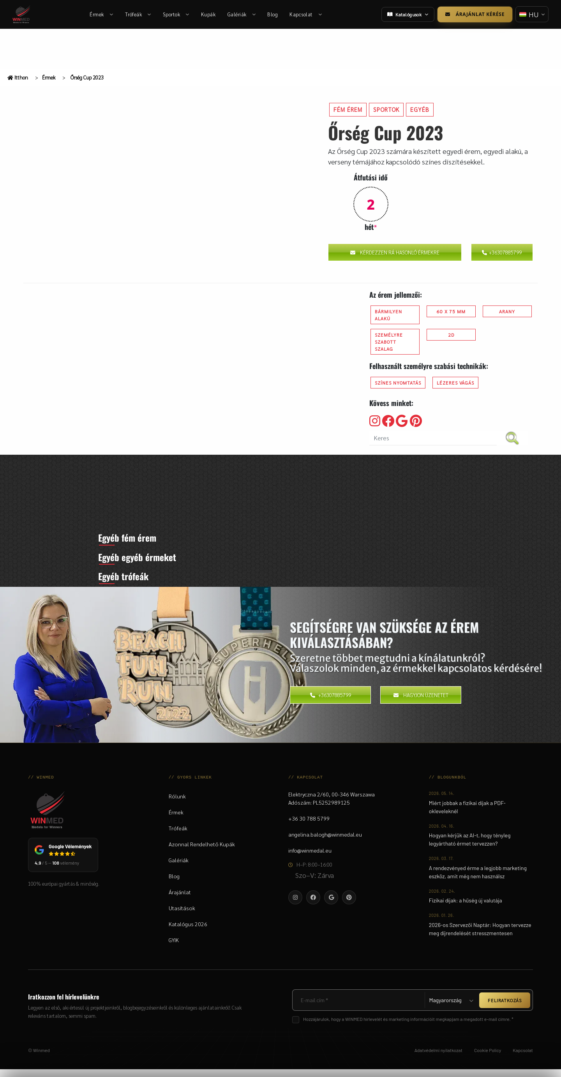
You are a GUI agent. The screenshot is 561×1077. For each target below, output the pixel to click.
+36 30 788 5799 (309, 826)
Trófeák (138, 14)
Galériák (242, 14)
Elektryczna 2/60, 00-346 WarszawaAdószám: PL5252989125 (331, 806)
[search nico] (433, 438)
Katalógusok (406, 14)
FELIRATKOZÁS (505, 1008)
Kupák (208, 14)
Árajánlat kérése (473, 14)
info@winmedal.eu (310, 858)
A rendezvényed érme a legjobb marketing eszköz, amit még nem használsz (478, 879)
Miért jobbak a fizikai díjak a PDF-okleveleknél (467, 814)
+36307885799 (502, 252)
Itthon (17, 77)
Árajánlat (180, 899)
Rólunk (177, 803)
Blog (273, 14)
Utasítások (182, 915)
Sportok (176, 14)
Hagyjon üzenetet (420, 702)
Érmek (101, 14)
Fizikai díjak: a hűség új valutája (465, 908)
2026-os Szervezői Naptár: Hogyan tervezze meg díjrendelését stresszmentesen (480, 936)
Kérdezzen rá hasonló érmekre (394, 252)
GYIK (174, 947)
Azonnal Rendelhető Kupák (202, 851)
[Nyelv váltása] (531, 14)
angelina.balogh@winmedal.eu (325, 842)
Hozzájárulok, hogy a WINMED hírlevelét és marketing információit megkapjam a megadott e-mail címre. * (408, 1026)
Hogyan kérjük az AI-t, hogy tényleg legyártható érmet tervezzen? (470, 847)
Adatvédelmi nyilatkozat (438, 1058)
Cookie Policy (487, 1058)
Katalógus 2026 (188, 931)
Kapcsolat (306, 14)
